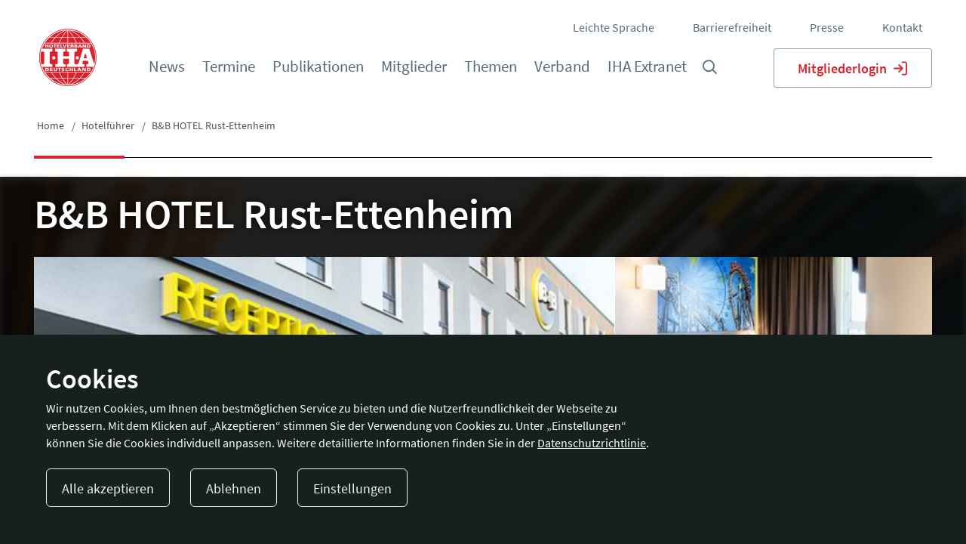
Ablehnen (233, 488)
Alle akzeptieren (108, 488)
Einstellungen (352, 488)
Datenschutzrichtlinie (591, 442)
